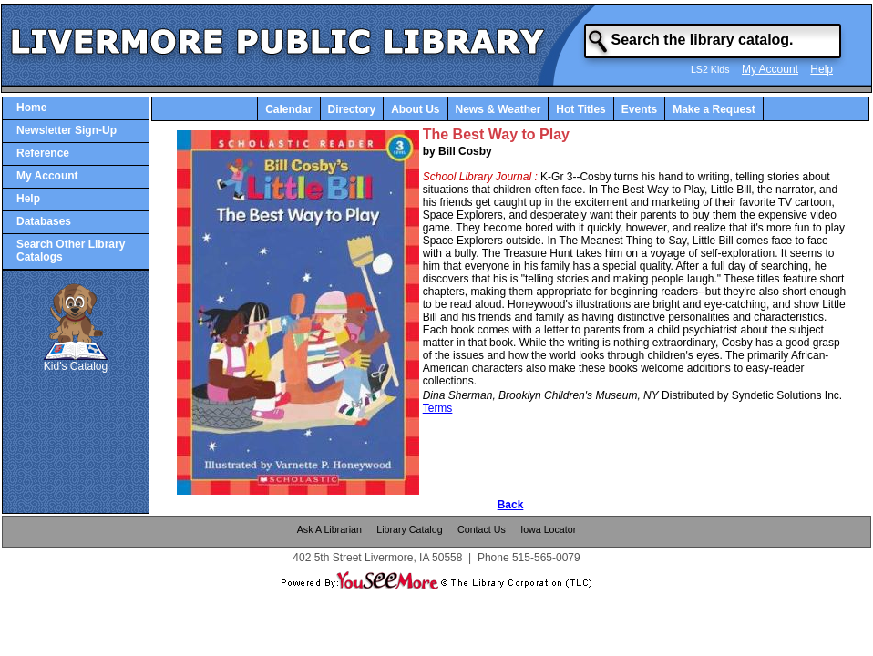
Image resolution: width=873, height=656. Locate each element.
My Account (770, 69)
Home (31, 107)
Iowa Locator (548, 529)
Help (821, 69)
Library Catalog (409, 529)
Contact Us (481, 529)
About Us (415, 109)
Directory (352, 109)
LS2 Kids (710, 69)
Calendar (288, 109)
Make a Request (714, 109)
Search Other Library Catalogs (70, 250)
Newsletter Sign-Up (66, 130)
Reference (42, 153)
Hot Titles (580, 109)
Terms (438, 408)
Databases (43, 221)
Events (639, 109)
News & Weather (498, 109)
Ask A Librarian (329, 529)
